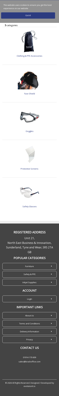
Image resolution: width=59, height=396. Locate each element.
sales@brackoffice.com (29, 361)
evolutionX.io (29, 386)
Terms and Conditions (29, 323)
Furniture (29, 266)
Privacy (29, 339)
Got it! (28, 15)
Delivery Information (29, 331)
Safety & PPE (30, 274)
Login (29, 299)
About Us (29, 315)
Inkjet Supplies (29, 282)
